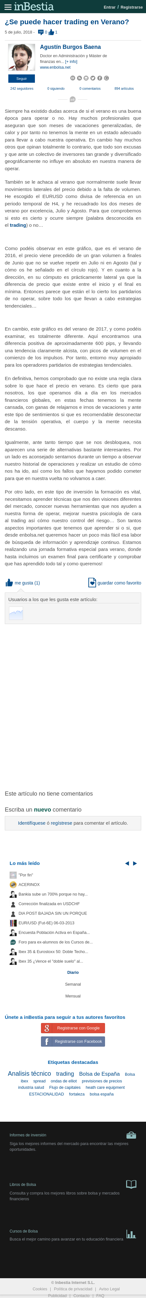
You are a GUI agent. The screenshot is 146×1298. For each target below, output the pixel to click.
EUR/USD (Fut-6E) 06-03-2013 (46, 923)
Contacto (81, 1296)
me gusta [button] (19, 582)
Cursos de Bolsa (73, 1233)
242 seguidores (21, 88)
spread (39, 1081)
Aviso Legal (109, 1289)
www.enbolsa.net (55, 67)
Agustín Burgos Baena (70, 47)
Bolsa (130, 1074)
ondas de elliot (64, 1081)
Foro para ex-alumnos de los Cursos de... (56, 942)
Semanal (73, 984)
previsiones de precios (102, 1081)
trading (18, 225)
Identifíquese (31, 823)
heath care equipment (105, 1087)
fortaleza (77, 1094)
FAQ (100, 1296)
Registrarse (132, 7)
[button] (21, 78)
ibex (24, 1081)
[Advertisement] (73, 703)
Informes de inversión (73, 1135)
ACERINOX (29, 884)
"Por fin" (26, 875)
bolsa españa (102, 1094)
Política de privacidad (73, 1289)
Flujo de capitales (65, 1087)
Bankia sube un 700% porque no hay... (53, 894)
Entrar (110, 7)
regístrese (61, 823)
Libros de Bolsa (73, 1184)
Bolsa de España (99, 1074)
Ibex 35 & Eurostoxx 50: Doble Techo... (53, 952)
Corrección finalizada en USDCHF (49, 904)
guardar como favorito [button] (114, 582)
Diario (73, 972)
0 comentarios (90, 88)
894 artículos (124, 88)
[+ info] (71, 61)
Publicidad (57, 1296)
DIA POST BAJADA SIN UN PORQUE (53, 913)
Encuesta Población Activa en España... (54, 932)
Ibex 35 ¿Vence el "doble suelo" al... (51, 961)
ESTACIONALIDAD (46, 1094)
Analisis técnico (29, 1073)
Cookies (40, 1289)
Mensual (73, 996)
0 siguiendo (56, 88)
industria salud (31, 1087)
